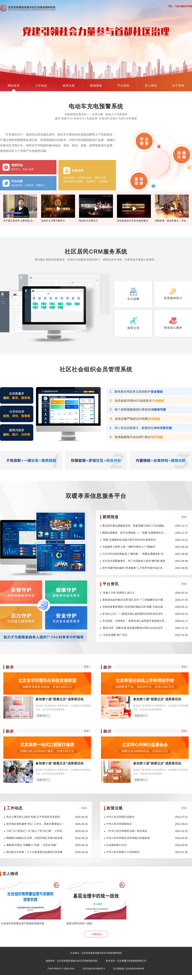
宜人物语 (151, 85)
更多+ (185, 516)
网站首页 (14, 85)
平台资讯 (123, 85)
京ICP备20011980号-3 (94, 968)
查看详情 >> (43, 715)
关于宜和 (178, 85)
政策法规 (69, 85)
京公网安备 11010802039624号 (128, 968)
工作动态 (41, 85)
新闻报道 (96, 85)
